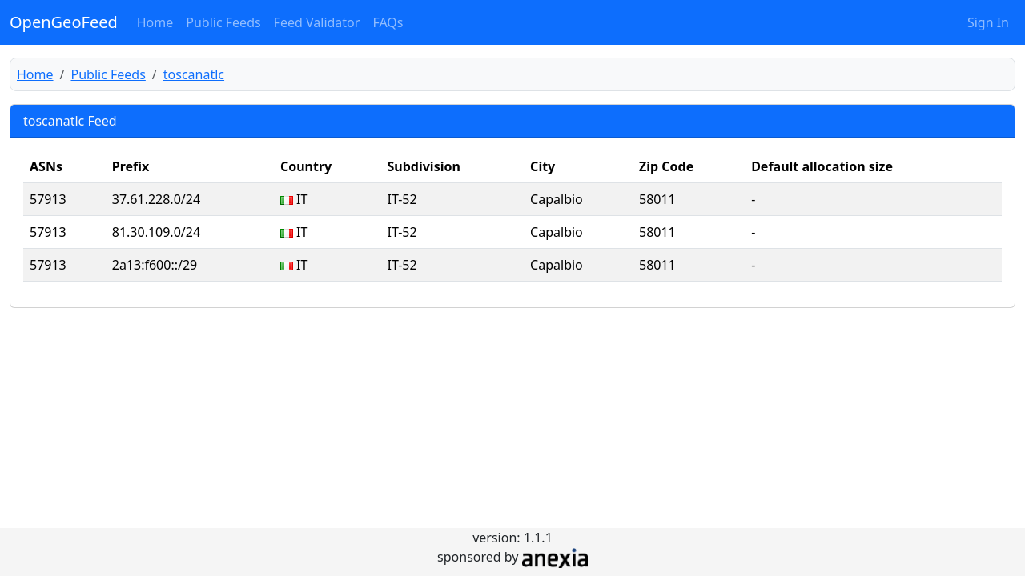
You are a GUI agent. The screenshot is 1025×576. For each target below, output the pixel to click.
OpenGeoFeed (64, 22)
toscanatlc (193, 74)
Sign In (988, 22)
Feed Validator (317, 22)
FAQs (387, 22)
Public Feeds (223, 22)
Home (155, 22)
